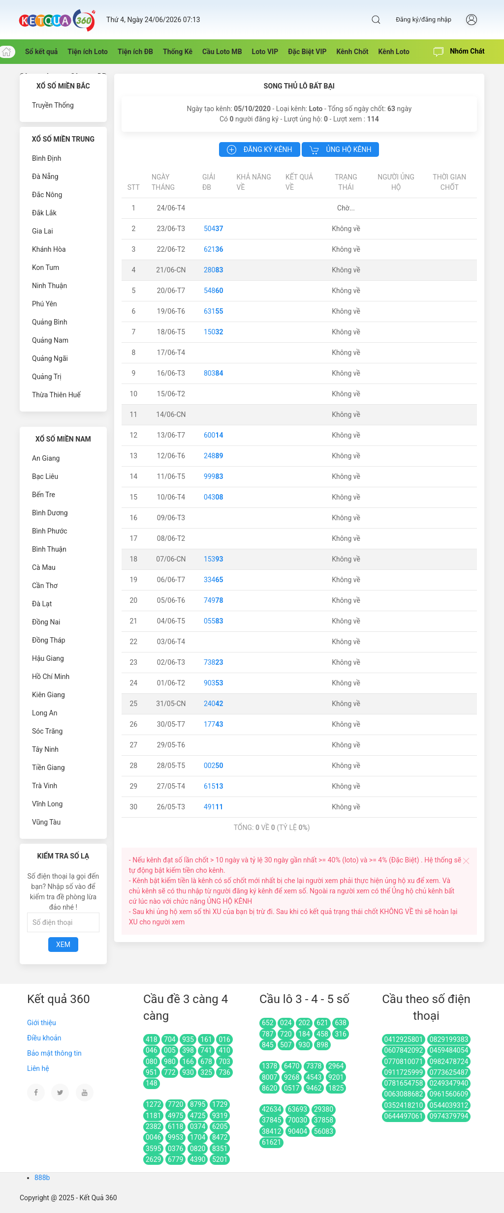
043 (213, 497)
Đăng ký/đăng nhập (423, 19)
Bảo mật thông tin (54, 1053)
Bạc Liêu (45, 476)
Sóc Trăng (47, 731)
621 (213, 249)
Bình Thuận (49, 549)
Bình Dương (50, 513)
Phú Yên (44, 304)
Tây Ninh (45, 749)
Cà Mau (44, 567)
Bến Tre (43, 495)
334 (213, 580)
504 (213, 229)
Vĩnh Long (47, 804)
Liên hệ (38, 1068)
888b (42, 1178)
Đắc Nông (47, 195)
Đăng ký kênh (259, 150)
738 (213, 662)
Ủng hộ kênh (340, 150)
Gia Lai (42, 231)
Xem (63, 944)
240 (213, 704)
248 (213, 456)
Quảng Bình (49, 322)
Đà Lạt (42, 604)
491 (213, 807)
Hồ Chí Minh (50, 676)
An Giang (46, 458)
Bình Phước (49, 531)
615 (213, 786)
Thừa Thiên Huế (56, 395)
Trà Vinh (44, 786)
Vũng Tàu (46, 822)
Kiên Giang (48, 695)
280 (213, 270)
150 (213, 332)
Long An (44, 713)
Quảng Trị (47, 377)
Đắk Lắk (44, 213)
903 (213, 683)
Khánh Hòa (49, 249)
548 (213, 291)
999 (213, 476)
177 (213, 724)
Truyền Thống (53, 105)
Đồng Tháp (48, 640)
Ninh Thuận (49, 286)
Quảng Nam (50, 340)
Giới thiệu (41, 1023)
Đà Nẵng (45, 176)
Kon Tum (45, 267)
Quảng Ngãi (50, 358)
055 (213, 621)
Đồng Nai (46, 622)
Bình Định (46, 158)
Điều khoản (44, 1038)
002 (213, 765)
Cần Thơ (45, 586)
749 (213, 600)
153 (213, 559)
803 (213, 373)
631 (213, 311)
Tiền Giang (48, 767)
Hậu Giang (48, 658)
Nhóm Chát (459, 52)
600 (213, 435)
